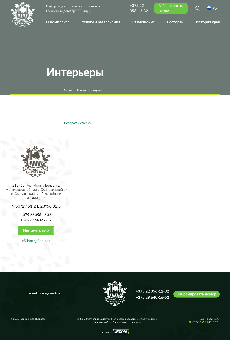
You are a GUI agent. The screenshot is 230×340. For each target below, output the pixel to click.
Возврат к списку (77, 122)
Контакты (94, 6)
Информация (55, 6)
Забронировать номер (196, 294)
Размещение (143, 22)
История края (208, 22)
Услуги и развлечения (101, 22)
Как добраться (38, 240)
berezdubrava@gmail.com (44, 293)
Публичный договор (60, 11)
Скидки (86, 11)
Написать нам (36, 230)
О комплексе (58, 22)
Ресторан (175, 22)
